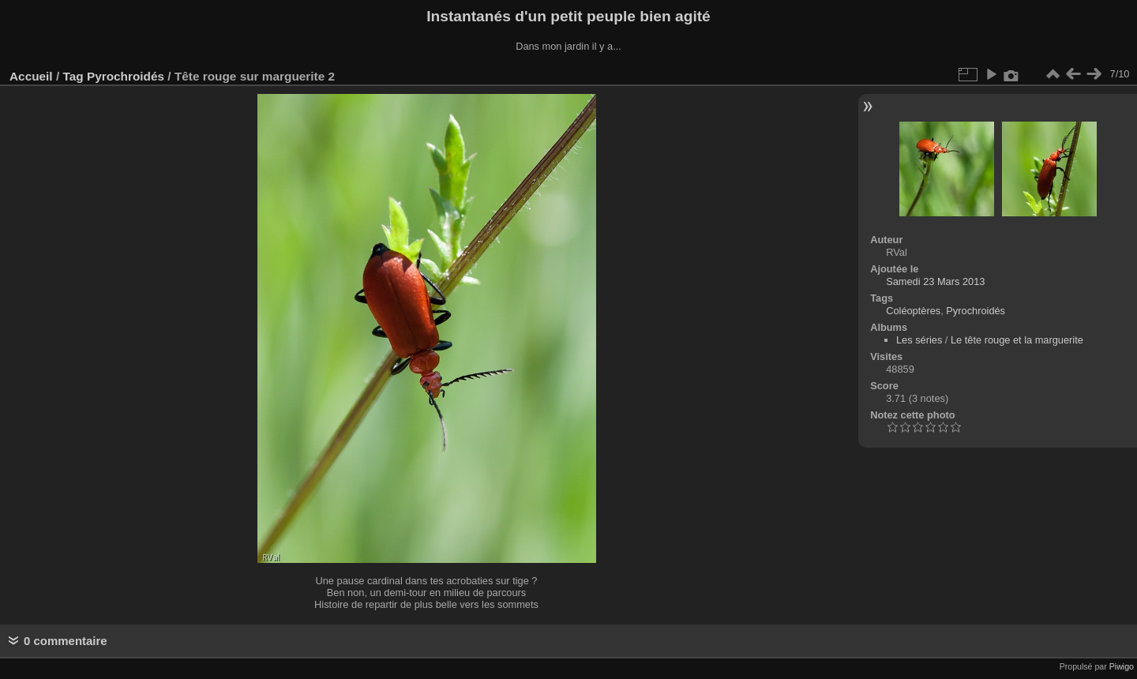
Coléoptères (913, 311)
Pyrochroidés (125, 76)
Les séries (919, 340)
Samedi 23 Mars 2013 (935, 281)
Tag (72, 76)
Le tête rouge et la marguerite (1017, 340)
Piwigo (1121, 666)
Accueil (31, 76)
